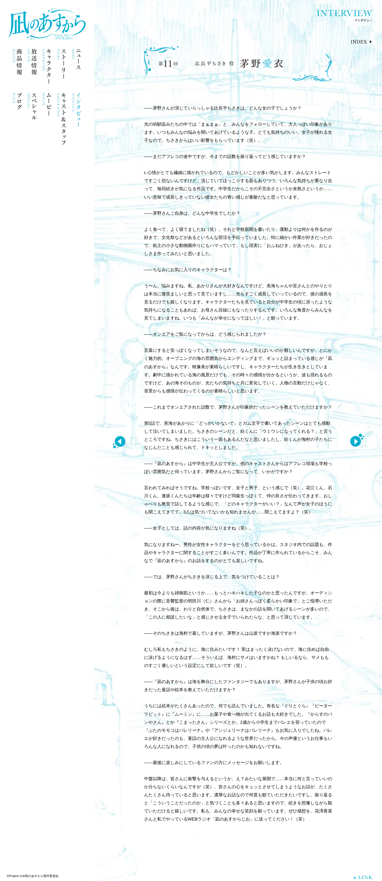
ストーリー (62, 66)
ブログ (17, 110)
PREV (119, 441)
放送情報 (32, 66)
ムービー (47, 110)
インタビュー (76, 110)
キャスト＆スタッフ (62, 119)
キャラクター (47, 66)
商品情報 (17, 66)
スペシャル (32, 110)
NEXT (357, 441)
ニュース (76, 66)
